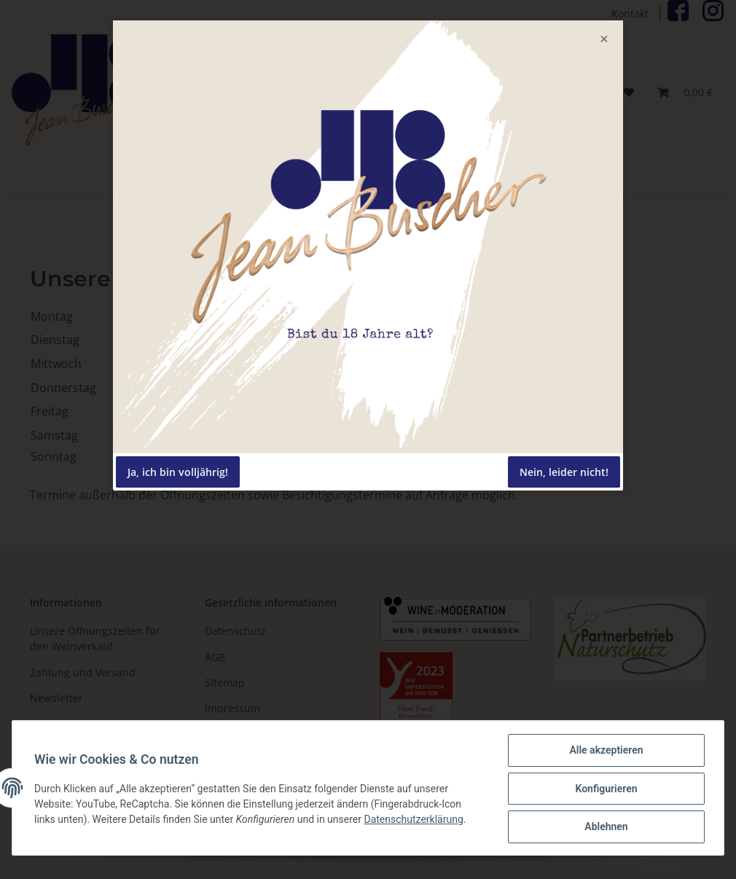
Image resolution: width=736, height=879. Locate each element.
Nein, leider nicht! (564, 472)
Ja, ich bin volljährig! (178, 472)
